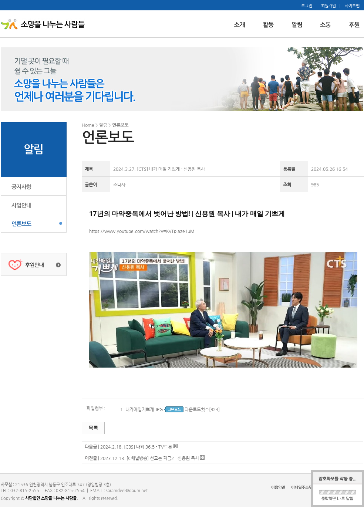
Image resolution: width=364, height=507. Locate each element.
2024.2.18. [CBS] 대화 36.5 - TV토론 (136, 446)
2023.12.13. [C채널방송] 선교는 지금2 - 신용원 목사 (150, 458)
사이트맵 (352, 6)
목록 (93, 427)
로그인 (306, 6)
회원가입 (328, 6)
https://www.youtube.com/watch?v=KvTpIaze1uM (142, 231)
